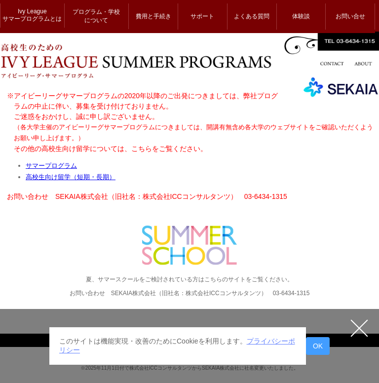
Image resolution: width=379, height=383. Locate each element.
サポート (202, 16)
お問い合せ (350, 16)
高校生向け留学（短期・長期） (70, 177)
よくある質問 (251, 16)
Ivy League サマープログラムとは (32, 15)
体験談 (301, 16)
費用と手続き (153, 16)
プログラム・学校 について (96, 16)
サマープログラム (51, 165)
